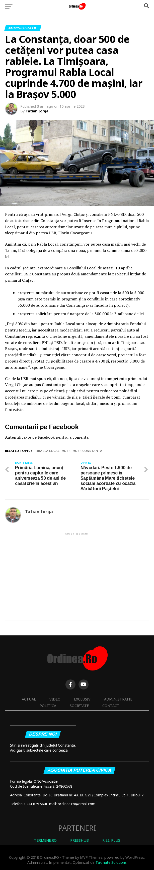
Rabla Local (48, 450)
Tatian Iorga (37, 111)
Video (54, 699)
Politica (48, 705)
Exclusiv (82, 699)
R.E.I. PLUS (111, 840)
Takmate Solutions (111, 862)
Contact (110, 705)
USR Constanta (88, 450)
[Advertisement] (77, 571)
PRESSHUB (79, 840)
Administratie (118, 699)
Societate (79, 705)
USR (67, 450)
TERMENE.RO (45, 840)
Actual (29, 699)
